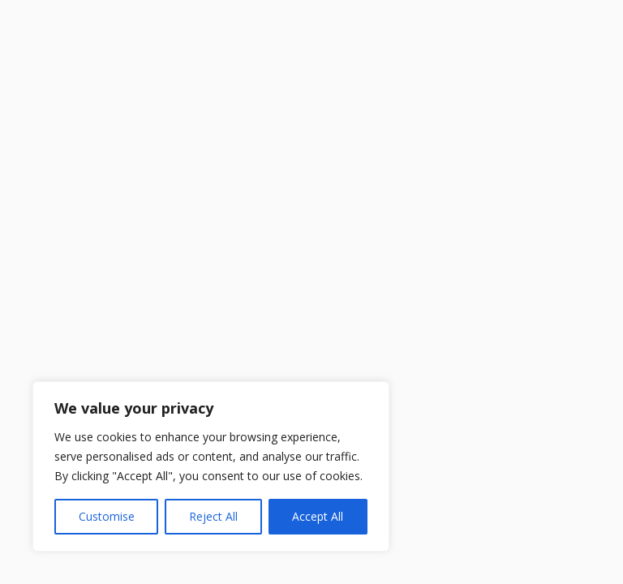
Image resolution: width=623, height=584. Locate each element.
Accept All (317, 516)
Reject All (213, 516)
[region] (210, 466)
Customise (107, 516)
